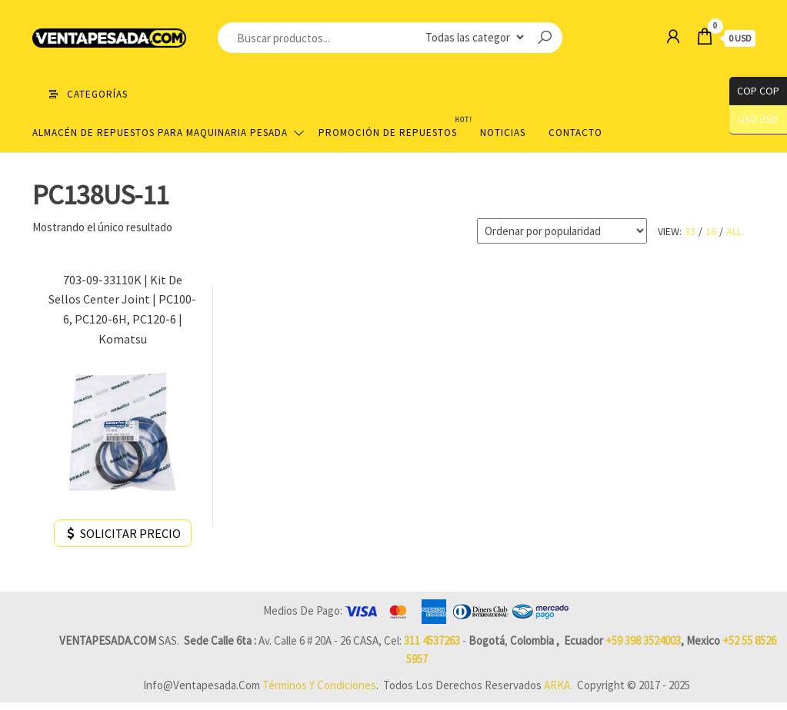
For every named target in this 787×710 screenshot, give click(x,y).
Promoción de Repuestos (393, 126)
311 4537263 (432, 640)
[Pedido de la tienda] (562, 231)
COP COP (754, 91)
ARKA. (558, 685)
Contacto (575, 132)
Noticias (502, 132)
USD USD (758, 119)
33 (690, 231)
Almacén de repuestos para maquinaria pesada (160, 132)
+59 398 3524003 (643, 640)
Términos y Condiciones (319, 685)
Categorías (97, 94)
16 (710, 231)
